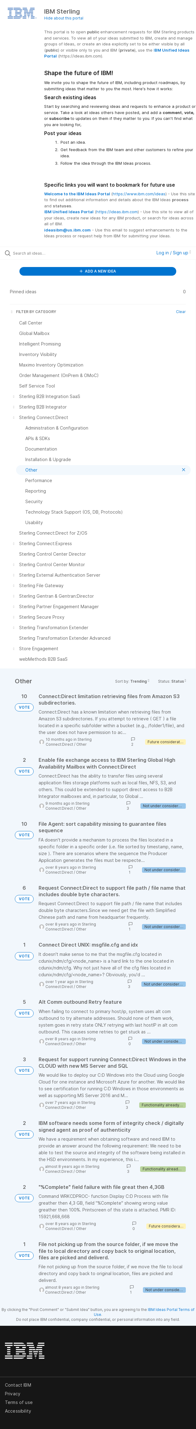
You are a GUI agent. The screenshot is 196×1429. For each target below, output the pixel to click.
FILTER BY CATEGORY (33, 311)
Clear (181, 311)
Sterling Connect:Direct (69, 742)
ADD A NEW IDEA (98, 271)
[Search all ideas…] (47, 253)
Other (81, 744)
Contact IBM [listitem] (18, 1385)
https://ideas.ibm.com (117, 211)
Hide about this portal (63, 18)
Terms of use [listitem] (19, 1402)
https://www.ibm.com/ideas (139, 193)
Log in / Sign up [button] (173, 252)
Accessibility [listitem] (18, 1411)
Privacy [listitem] (12, 1393)
